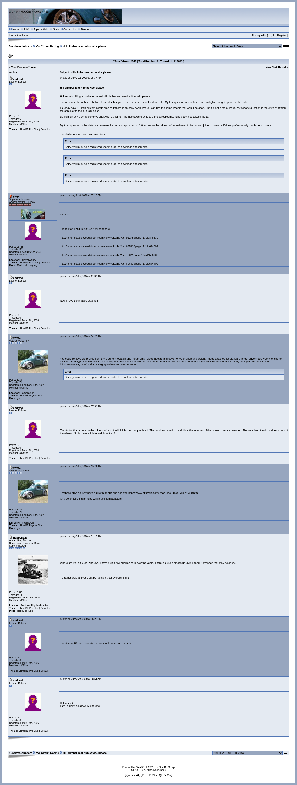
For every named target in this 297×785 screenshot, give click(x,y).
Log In (271, 35)
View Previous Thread (23, 67)
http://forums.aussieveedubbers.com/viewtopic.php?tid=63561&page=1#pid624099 (109, 246)
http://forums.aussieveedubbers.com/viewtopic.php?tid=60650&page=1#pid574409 (109, 263)
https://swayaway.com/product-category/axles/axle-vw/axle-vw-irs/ (98, 364)
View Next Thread (276, 67)
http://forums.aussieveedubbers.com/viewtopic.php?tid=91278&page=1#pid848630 (109, 237)
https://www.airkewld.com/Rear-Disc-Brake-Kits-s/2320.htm (163, 492)
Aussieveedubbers (20, 46)
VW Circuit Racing (47, 46)
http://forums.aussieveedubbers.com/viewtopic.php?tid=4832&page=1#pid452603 (109, 255)
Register (281, 35)
